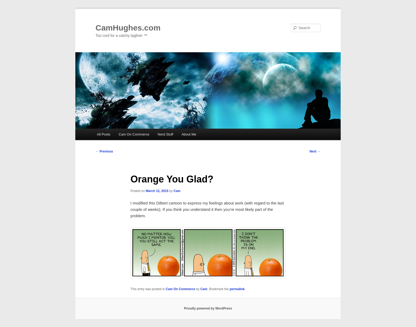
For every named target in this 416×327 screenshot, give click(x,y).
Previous (104, 151)
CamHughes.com (128, 27)
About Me (188, 134)
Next (315, 151)
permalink (237, 289)
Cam (177, 191)
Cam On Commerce (134, 134)
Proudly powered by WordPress (208, 308)
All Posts (103, 134)
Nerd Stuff (165, 134)
